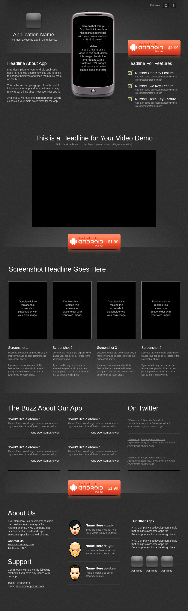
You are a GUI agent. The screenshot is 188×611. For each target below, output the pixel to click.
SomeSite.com (51, 432)
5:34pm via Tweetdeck (152, 420)
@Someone (134, 420)
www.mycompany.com (21, 544)
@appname (24, 582)
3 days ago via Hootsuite (153, 439)
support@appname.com (30, 586)
